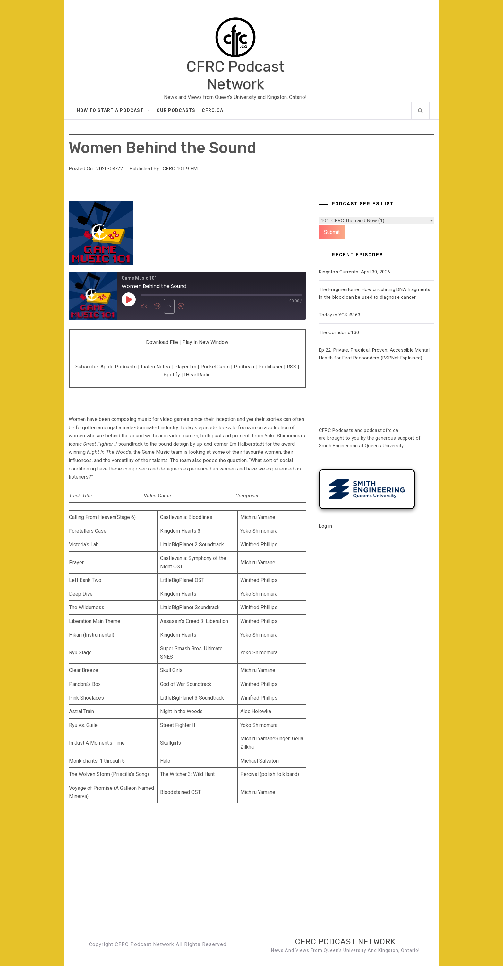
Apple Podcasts (118, 367)
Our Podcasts (176, 110)
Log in (325, 526)
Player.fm (185, 367)
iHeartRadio (197, 375)
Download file (162, 342)
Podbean (244, 367)
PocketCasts (215, 367)
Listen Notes (155, 367)
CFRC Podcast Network (235, 75)
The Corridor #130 (339, 332)
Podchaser (270, 367)
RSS (291, 367)
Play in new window (205, 342)
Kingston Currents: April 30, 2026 (354, 272)
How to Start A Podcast (113, 110)
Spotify (172, 375)
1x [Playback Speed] (169, 306)
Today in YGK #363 (339, 315)
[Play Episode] (129, 299)
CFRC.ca (212, 110)
